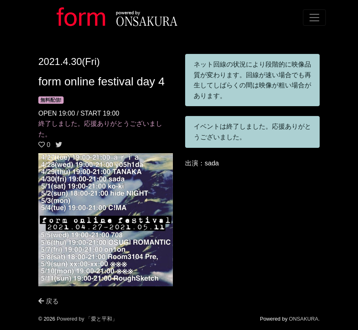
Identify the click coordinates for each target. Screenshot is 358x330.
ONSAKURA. (304, 319)
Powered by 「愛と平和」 (87, 319)
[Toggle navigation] (314, 17)
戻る (48, 301)
